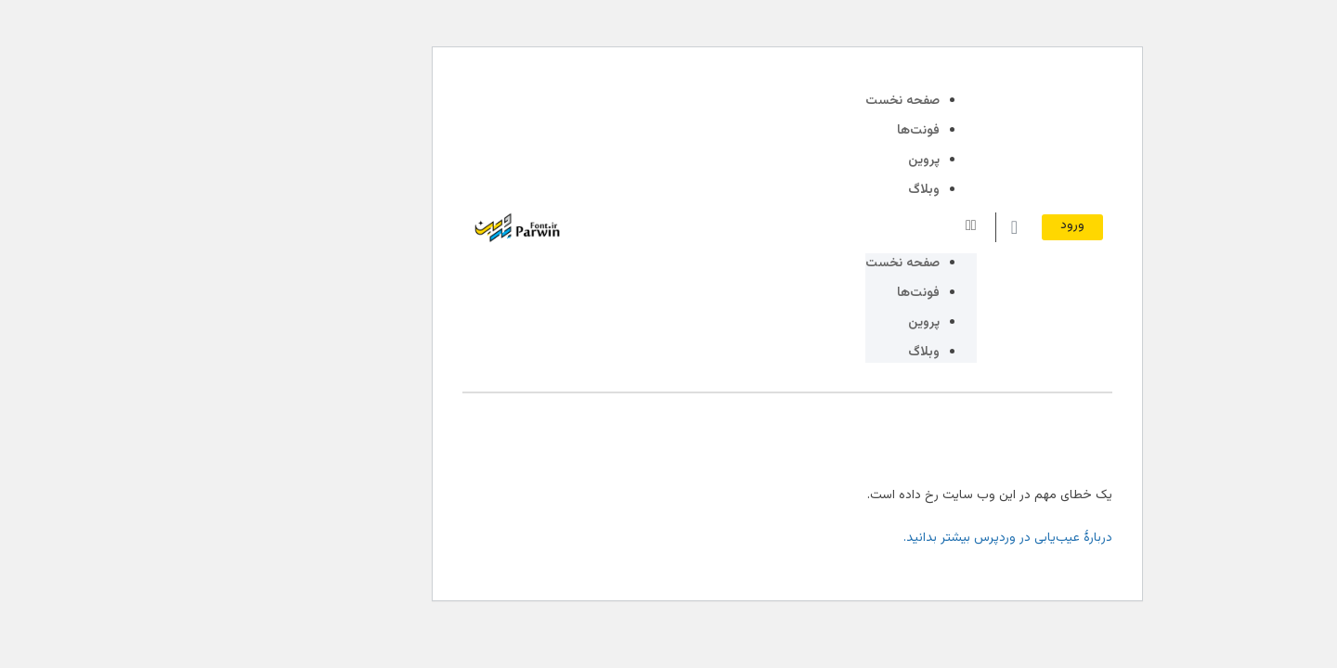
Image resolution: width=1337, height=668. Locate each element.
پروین (805, 160)
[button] (802, 226)
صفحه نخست (783, 101)
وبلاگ (805, 190)
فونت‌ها (799, 131)
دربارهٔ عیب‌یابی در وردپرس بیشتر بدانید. (889, 538)
